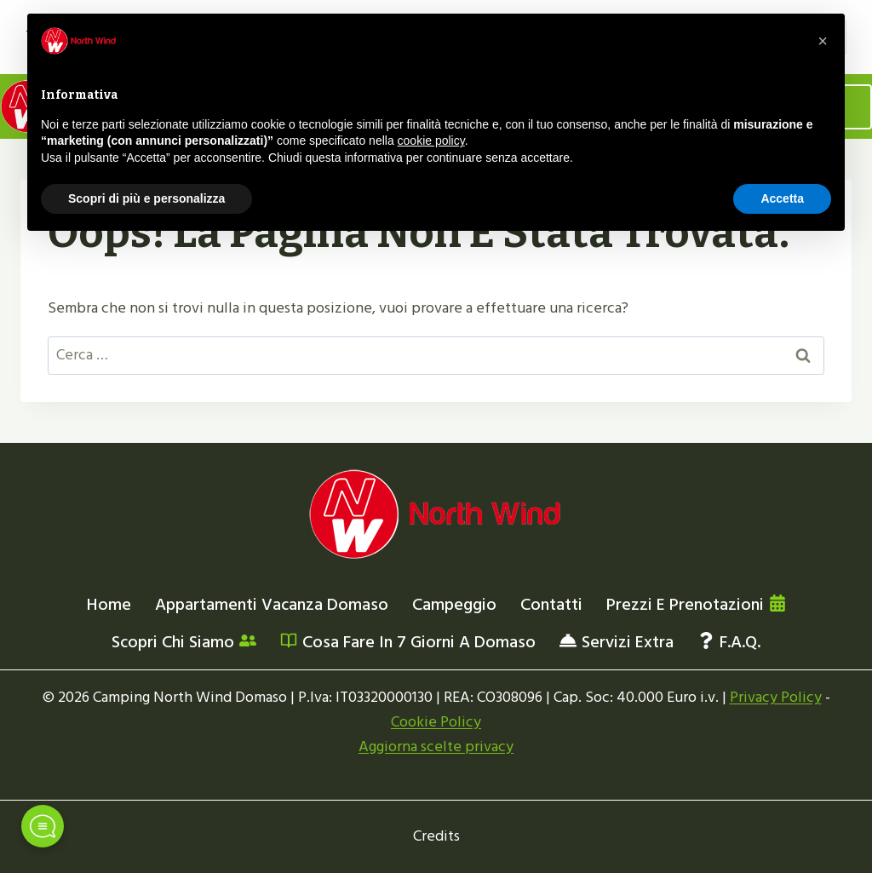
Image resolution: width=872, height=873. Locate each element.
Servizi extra (616, 642)
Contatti (551, 604)
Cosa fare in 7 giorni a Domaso (408, 642)
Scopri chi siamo (184, 642)
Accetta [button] (782, 198)
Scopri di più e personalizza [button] (146, 198)
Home (109, 604)
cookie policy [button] (431, 140)
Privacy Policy (776, 697)
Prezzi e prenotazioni (696, 604)
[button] (822, 41)
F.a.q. (728, 642)
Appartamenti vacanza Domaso (271, 604)
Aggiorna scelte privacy (436, 746)
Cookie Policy (436, 721)
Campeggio (454, 604)
